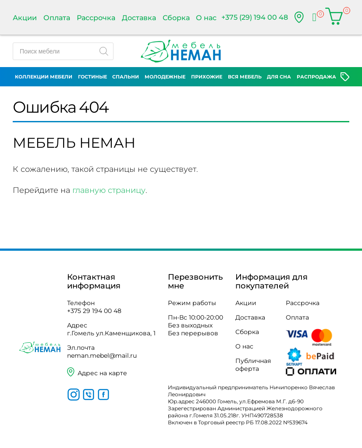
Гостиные (92, 77)
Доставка (139, 18)
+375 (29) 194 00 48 (254, 17)
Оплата (56, 18)
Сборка (176, 18)
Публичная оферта (253, 365)
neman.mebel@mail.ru (102, 355)
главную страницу (109, 190)
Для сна (279, 77)
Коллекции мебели (43, 77)
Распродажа (316, 77)
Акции (25, 18)
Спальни (125, 77)
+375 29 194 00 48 (94, 311)
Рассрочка (96, 18)
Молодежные (165, 77)
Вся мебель (245, 77)
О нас (206, 18)
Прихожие (206, 77)
